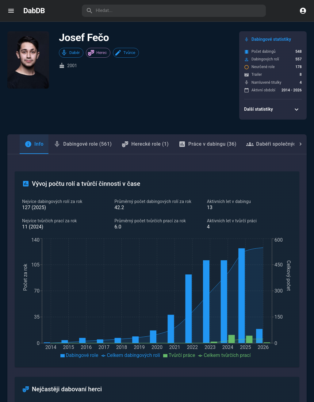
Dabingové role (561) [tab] (82, 144)
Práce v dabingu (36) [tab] (207, 144)
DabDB (34, 10)
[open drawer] (11, 10)
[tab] (34, 144)
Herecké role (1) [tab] (145, 144)
